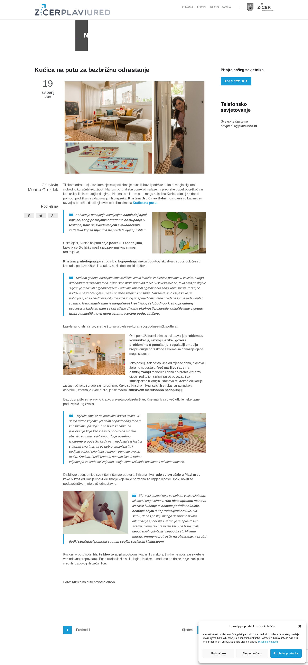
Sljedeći (194, 639)
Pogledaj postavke (285, 653)
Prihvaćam (218, 653)
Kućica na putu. (145, 212)
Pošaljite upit (236, 91)
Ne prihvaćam (252, 653)
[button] (300, 626)
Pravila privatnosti (268, 641)
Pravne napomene (105, 658)
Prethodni (76, 639)
